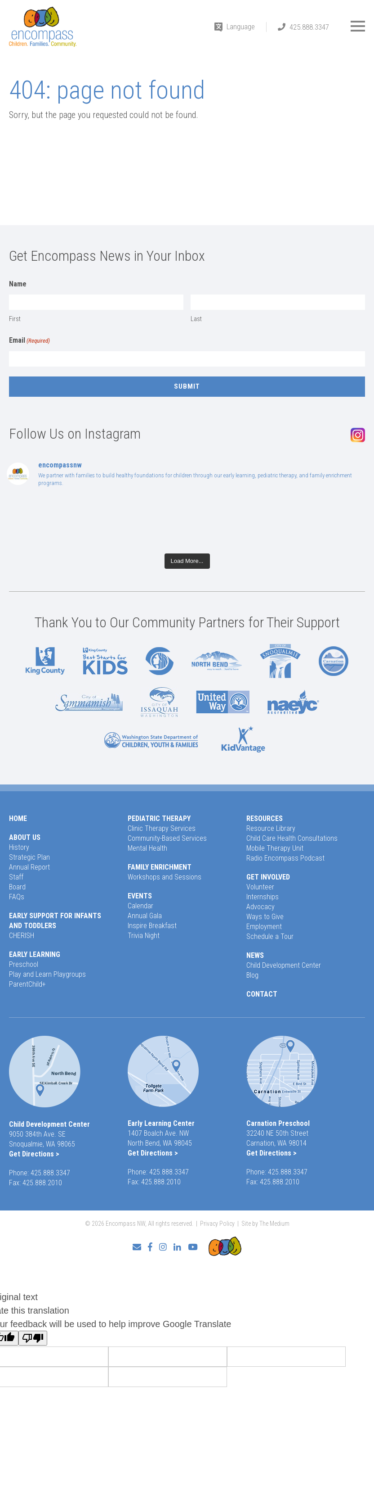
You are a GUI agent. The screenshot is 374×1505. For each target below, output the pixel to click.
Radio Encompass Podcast (285, 858)
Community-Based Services (167, 838)
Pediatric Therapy (159, 818)
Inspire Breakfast (152, 925)
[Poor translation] (32, 1338)
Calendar (140, 906)
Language (241, 26)
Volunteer (260, 887)
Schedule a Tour (270, 936)
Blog (252, 975)
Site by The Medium (265, 1223)
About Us (24, 837)
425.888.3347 (309, 27)
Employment (264, 926)
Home (18, 818)
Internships (262, 897)
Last (196, 319)
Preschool (23, 964)
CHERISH (21, 935)
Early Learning (34, 954)
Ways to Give (265, 916)
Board (17, 887)
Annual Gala (145, 915)
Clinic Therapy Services (162, 828)
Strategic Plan (29, 857)
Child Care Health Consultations (292, 838)
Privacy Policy (217, 1223)
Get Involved (268, 877)
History (19, 847)
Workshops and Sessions (164, 877)
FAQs (16, 897)
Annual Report (29, 867)
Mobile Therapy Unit (274, 848)
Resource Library (270, 828)
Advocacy (260, 906)
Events (140, 896)
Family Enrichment (159, 867)
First (15, 319)
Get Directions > (34, 1154)
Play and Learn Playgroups (47, 974)
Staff (16, 877)
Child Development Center (283, 965)
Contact (261, 994)
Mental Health (147, 848)
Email (29, 341)
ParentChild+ (27, 984)
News (255, 955)
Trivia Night (144, 935)
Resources (264, 818)
